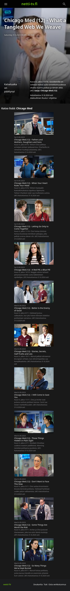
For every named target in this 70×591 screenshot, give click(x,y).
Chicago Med (24, 108)
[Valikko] (6, 4)
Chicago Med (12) (48, 90)
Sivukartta (38, 584)
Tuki (46, 584)
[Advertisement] (35, 57)
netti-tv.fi (29, 3)
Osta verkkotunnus (57, 584)
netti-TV (7, 584)
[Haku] (64, 4)
